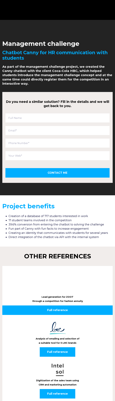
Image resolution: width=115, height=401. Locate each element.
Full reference (57, 287)
